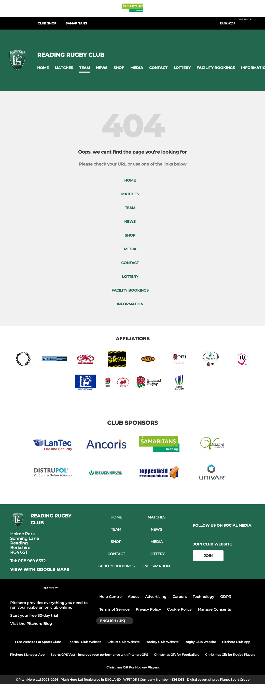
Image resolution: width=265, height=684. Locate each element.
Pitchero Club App (236, 642)
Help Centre (110, 596)
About (133, 596)
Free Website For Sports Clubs (38, 642)
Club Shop (47, 23)
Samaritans (76, 23)
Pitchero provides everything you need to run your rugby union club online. (49, 605)
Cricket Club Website (123, 642)
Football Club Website (84, 642)
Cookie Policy (179, 609)
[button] (43, 68)
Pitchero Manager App (27, 654)
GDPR (225, 596)
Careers (180, 596)
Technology (203, 596)
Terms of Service (114, 609)
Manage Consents (214, 609)
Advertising (155, 596)
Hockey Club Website (162, 642)
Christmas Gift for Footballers (176, 654)
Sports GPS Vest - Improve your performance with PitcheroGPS (99, 654)
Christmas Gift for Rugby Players (230, 654)
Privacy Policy (148, 609)
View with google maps (39, 569)
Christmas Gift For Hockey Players (132, 667)
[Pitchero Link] (249, 25)
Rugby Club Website (200, 642)
